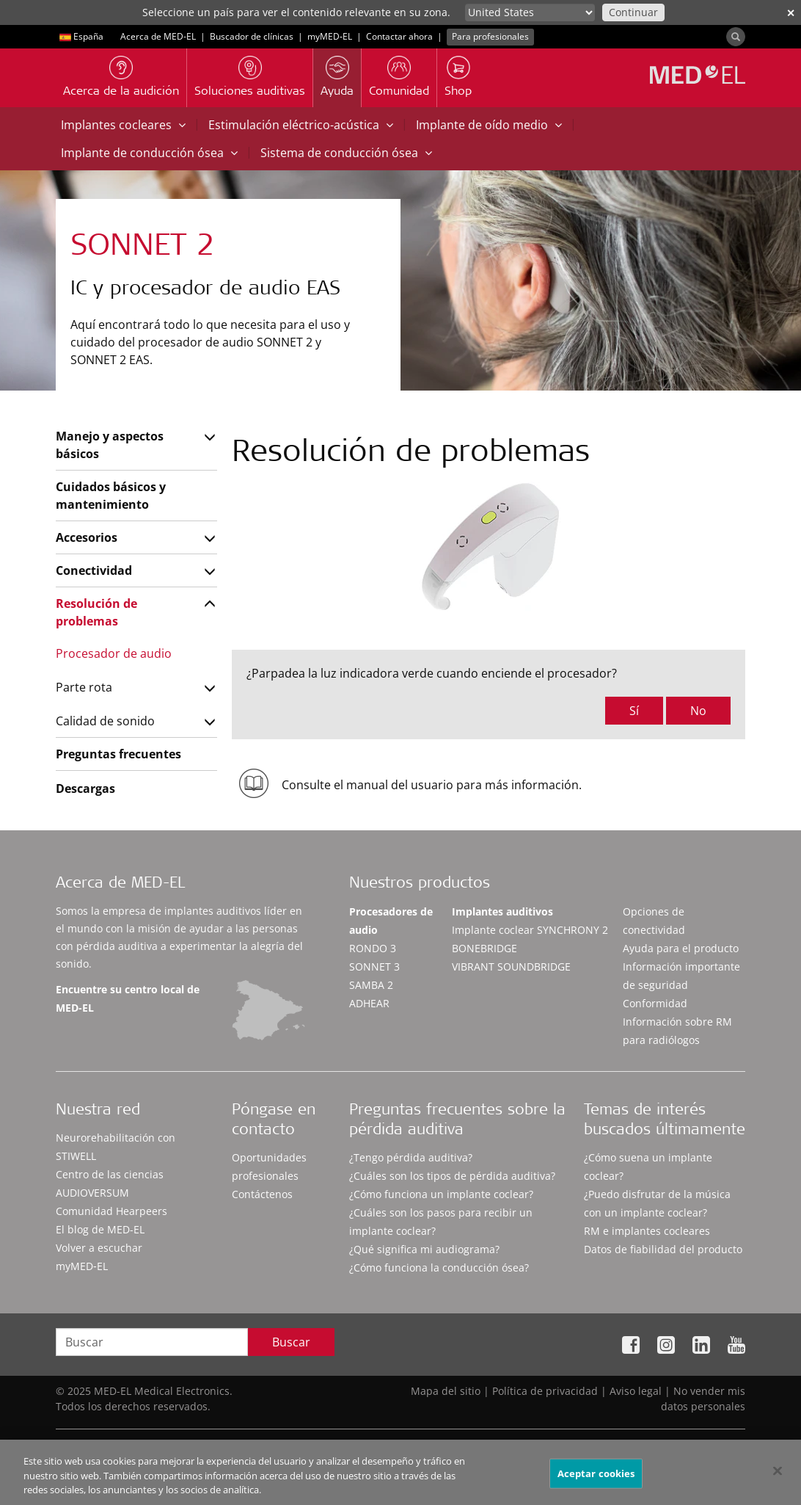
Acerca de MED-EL (158, 36)
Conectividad (94, 570)
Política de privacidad (545, 1391)
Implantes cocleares (123, 125)
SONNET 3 (374, 966)
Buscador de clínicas (251, 36)
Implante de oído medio (489, 125)
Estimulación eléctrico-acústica (300, 125)
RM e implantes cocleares (647, 1231)
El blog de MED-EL (100, 1229)
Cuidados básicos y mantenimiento (111, 495)
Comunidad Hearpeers (111, 1211)
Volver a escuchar (99, 1248)
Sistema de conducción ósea (346, 153)
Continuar (633, 12)
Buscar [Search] (291, 1342)
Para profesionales (490, 36)
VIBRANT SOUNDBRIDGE (511, 966)
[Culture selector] (530, 12)
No (698, 711)
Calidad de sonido (105, 721)
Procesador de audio (114, 653)
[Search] (735, 36)
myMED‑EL (329, 36)
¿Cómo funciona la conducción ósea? (439, 1267)
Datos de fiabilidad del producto (663, 1249)
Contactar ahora (399, 36)
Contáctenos (262, 1194)
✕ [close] (790, 13)
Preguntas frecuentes (118, 754)
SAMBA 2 (371, 985)
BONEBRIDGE (484, 948)
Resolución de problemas (96, 612)
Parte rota (84, 687)
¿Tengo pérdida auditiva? (410, 1157)
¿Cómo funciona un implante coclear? (441, 1194)
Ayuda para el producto (681, 948)
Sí (634, 711)
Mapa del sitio (445, 1391)
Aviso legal (636, 1391)
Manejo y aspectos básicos (110, 445)
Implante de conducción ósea (149, 153)
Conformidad (655, 1003)
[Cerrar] (777, 1476)
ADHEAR (369, 1003)
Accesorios (86, 537)
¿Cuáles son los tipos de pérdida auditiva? (452, 1176)
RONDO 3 (372, 948)
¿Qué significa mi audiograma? (424, 1249)
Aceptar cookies (596, 1479)
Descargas (85, 788)
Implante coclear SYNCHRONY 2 (530, 930)
